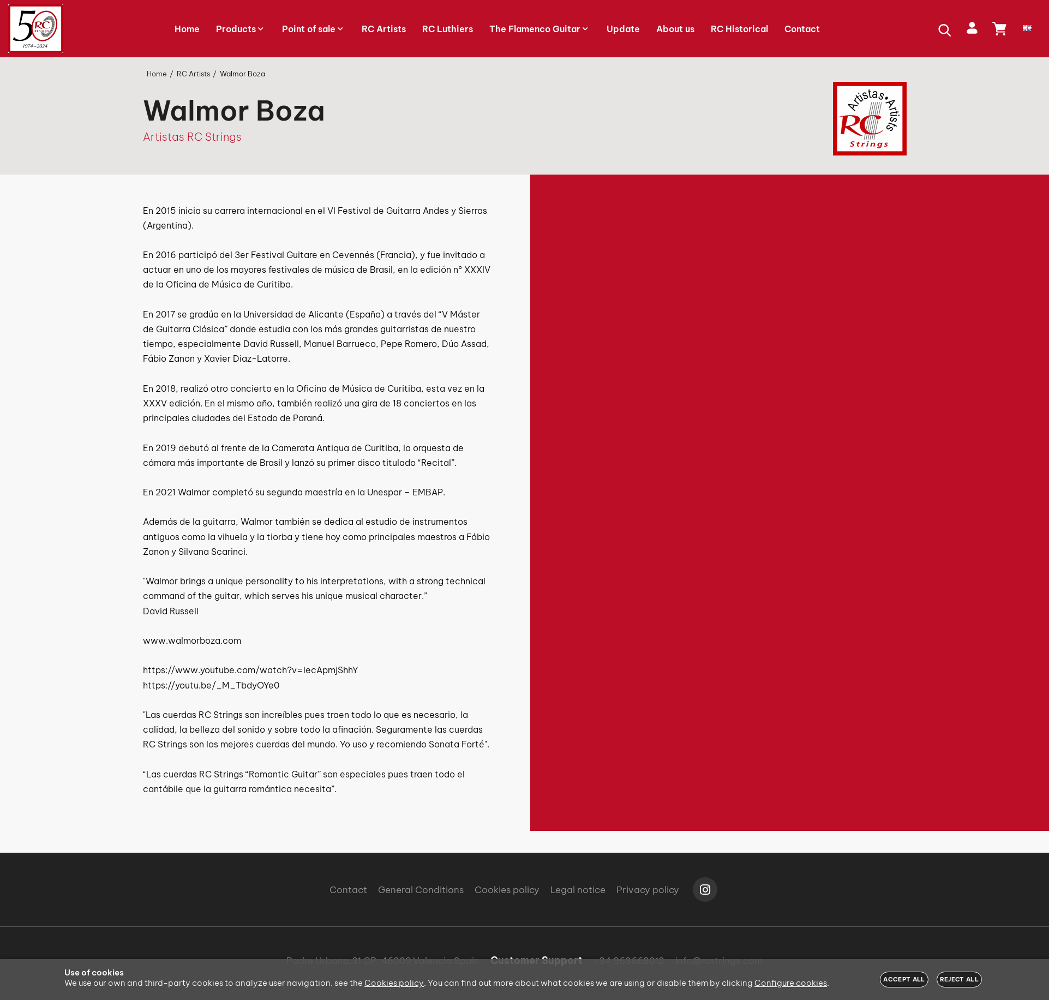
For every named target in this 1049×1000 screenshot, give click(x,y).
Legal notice (578, 890)
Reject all (959, 979)
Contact (348, 890)
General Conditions (421, 890)
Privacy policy (647, 890)
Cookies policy (507, 890)
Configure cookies (790, 983)
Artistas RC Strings (192, 136)
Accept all (904, 979)
